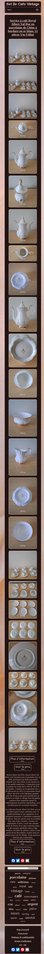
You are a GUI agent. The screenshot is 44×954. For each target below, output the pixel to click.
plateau (32, 878)
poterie (18, 873)
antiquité (27, 873)
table (30, 887)
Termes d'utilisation (22, 941)
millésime (23, 882)
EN (20, 945)
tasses (15, 913)
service (30, 917)
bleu (11, 909)
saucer (18, 909)
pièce (33, 908)
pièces (17, 905)
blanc (15, 887)
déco (11, 900)
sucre (14, 917)
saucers (10, 897)
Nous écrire (23, 933)
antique (25, 900)
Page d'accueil (23, 930)
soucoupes (31, 896)
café (18, 896)
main (21, 918)
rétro (25, 909)
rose (27, 891)
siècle (33, 883)
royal (22, 886)
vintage (17, 891)
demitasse (18, 900)
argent (33, 904)
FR (25, 945)
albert (33, 892)
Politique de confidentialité (22, 937)
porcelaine (18, 877)
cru (10, 904)
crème (23, 905)
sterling (25, 914)
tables (33, 900)
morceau (23, 921)
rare (12, 882)
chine (33, 914)
